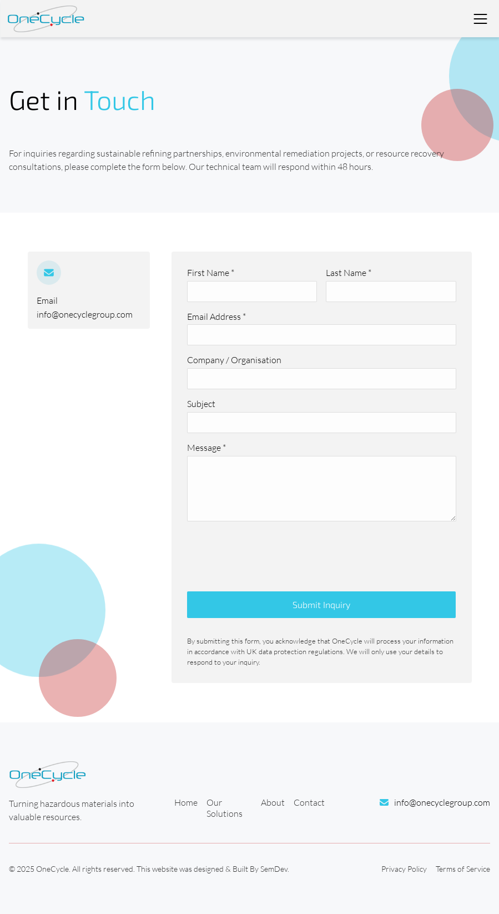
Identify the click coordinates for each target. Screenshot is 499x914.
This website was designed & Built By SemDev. (213, 868)
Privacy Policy (404, 868)
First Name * (210, 272)
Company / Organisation (234, 359)
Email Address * (216, 316)
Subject (201, 403)
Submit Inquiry (321, 604)
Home (186, 802)
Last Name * (348, 272)
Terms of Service (463, 868)
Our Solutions (224, 808)
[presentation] (271, 552)
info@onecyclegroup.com (85, 314)
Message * (206, 447)
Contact (309, 802)
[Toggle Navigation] (480, 19)
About (273, 802)
